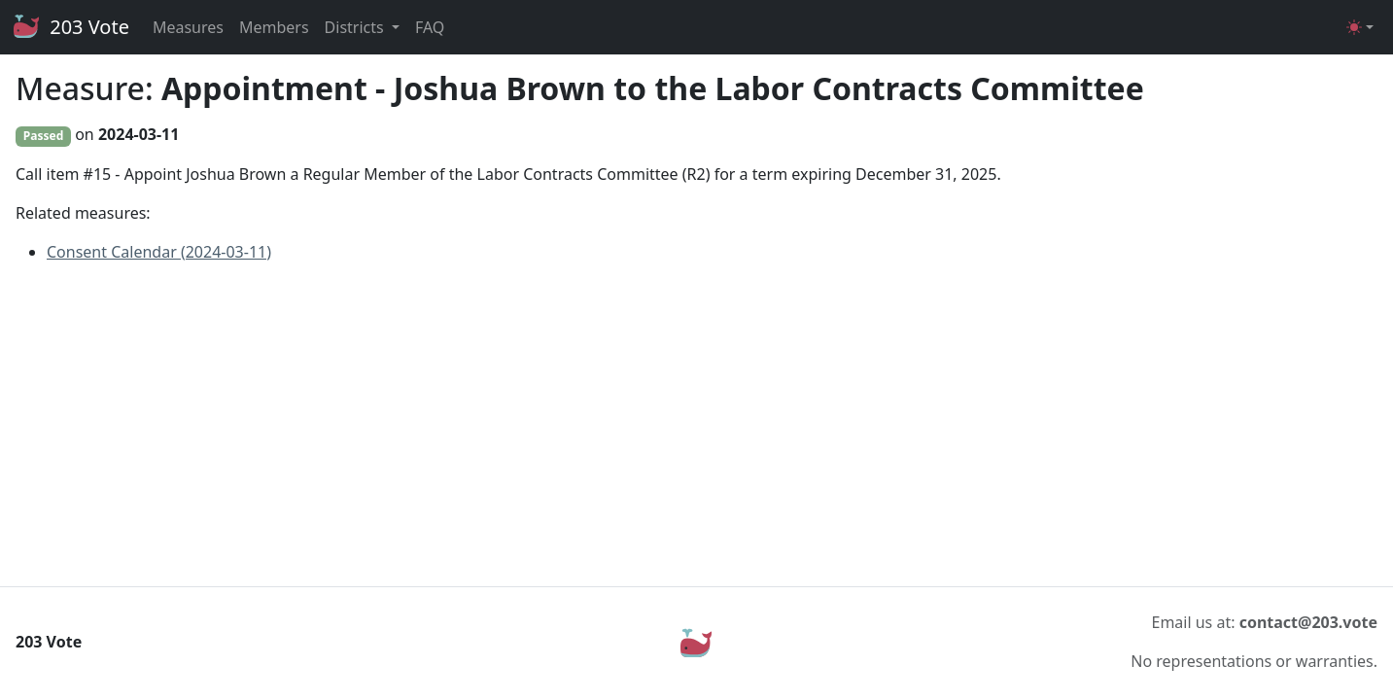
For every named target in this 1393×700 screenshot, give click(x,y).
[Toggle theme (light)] (1360, 27)
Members (274, 27)
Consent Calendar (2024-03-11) (159, 251)
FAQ (429, 27)
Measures (188, 27)
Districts (356, 27)
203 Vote (70, 27)
